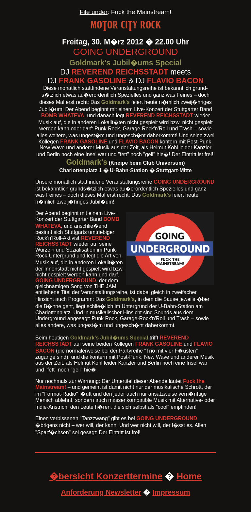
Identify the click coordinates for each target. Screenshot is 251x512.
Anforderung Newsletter (101, 492)
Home (189, 476)
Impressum (171, 492)
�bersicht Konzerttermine (105, 476)
